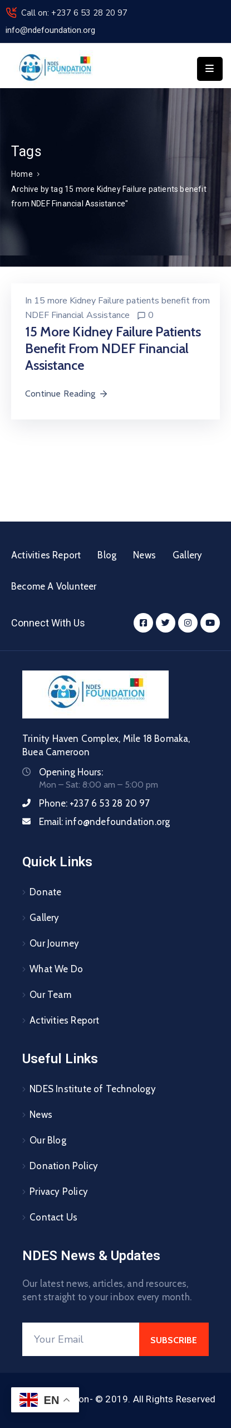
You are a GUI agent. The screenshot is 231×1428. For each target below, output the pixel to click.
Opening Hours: (71, 772)
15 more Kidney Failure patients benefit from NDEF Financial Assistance (113, 348)
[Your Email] (80, 1339)
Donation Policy (64, 1165)
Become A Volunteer (54, 586)
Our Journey (54, 943)
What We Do (56, 968)
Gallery (187, 555)
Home (22, 174)
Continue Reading (67, 393)
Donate (45, 892)
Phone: (94, 803)
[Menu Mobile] (210, 69)
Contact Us (53, 1217)
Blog (106, 555)
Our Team (50, 994)
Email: (104, 821)
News (144, 555)
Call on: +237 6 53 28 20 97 (74, 12)
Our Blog (48, 1140)
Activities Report (46, 555)
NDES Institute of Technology (93, 1088)
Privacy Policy (59, 1191)
